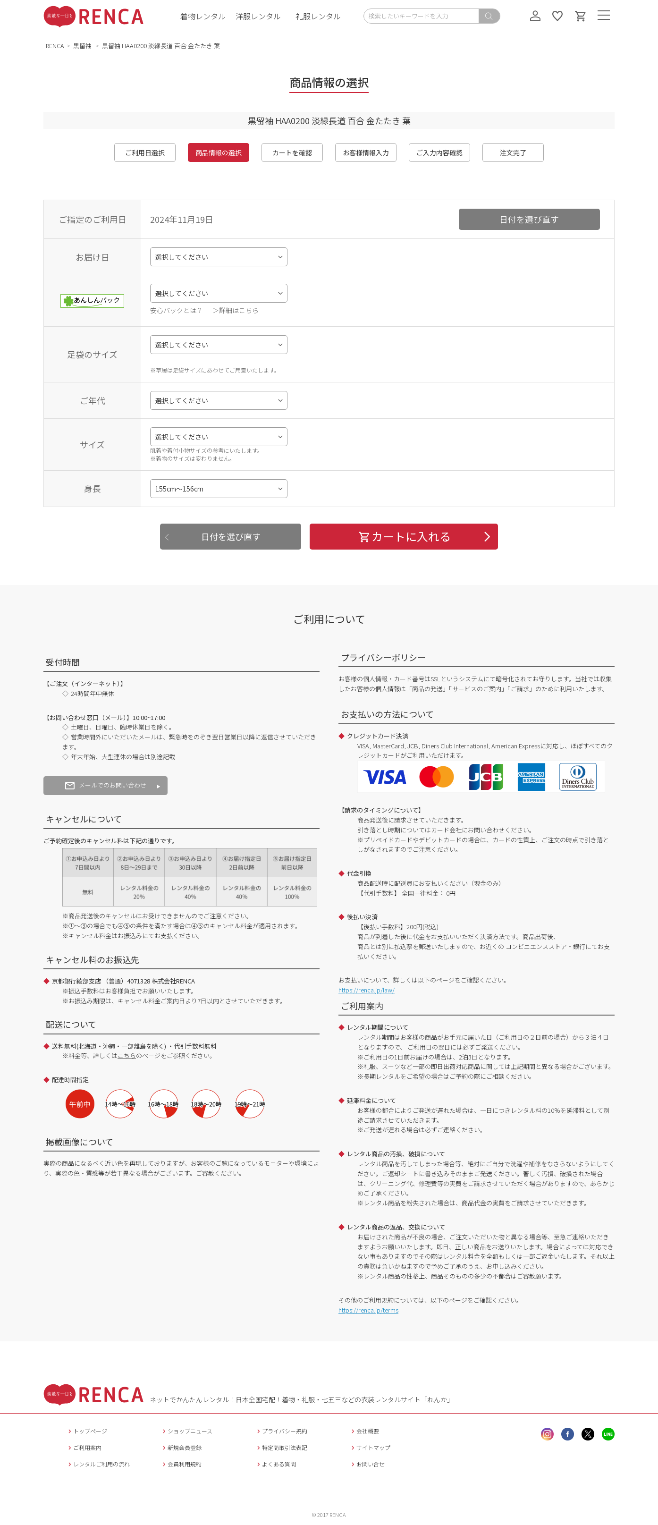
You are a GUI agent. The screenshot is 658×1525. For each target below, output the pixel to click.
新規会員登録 (181, 1447)
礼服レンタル (318, 16)
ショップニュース (186, 1431)
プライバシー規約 (281, 1431)
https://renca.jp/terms (368, 1309)
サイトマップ (369, 1447)
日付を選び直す (529, 219)
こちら (127, 1055)
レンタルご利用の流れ (98, 1464)
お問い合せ (367, 1464)
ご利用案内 (83, 1447)
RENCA (55, 45)
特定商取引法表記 (281, 1447)
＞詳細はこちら (235, 310)
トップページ (86, 1431)
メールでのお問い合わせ (105, 784)
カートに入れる (404, 536)
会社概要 (364, 1431)
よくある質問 (275, 1464)
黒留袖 (83, 45)
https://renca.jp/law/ (366, 989)
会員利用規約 (181, 1464)
